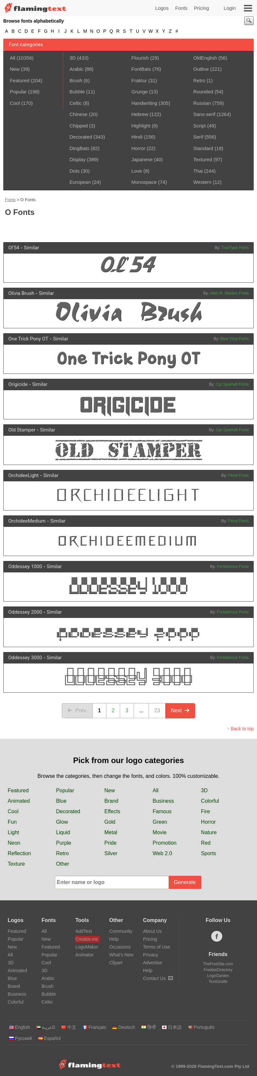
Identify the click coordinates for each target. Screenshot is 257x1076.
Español (49, 1038)
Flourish (140, 58)
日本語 (172, 1027)
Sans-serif (204, 114)
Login (230, 8)
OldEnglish (205, 58)
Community (120, 931)
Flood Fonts (238, 475)
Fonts (181, 8)
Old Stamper (21, 430)
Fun (12, 822)
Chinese (78, 114)
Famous (162, 811)
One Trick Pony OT (28, 339)
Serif (198, 137)
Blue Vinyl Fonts (234, 338)
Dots (74, 171)
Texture (16, 864)
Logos (162, 8)
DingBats (79, 148)
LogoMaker (86, 947)
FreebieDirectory (218, 970)
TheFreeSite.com (218, 964)
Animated (19, 801)
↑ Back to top (240, 728)
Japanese (142, 159)
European (80, 182)
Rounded (203, 91)
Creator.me (86, 939)
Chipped (78, 125)
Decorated (80, 137)
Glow (62, 822)
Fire (205, 811)
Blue (61, 801)
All (12, 58)
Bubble (77, 91)
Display (77, 159)
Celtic (75, 103)
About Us (152, 931)
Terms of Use (156, 947)
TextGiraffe (218, 981)
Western (202, 182)
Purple (63, 843)
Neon (14, 843)
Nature (209, 832)
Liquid (63, 832)
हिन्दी (148, 1027)
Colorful (210, 801)
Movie (160, 832)
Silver (111, 853)
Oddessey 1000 (25, 566)
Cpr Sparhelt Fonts (232, 384)
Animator (84, 954)
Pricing (201, 8)
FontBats (141, 69)
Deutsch (123, 1027)
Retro (199, 80)
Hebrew (139, 114)
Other (62, 864)
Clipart (115, 962)
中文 (68, 1027)
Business (163, 801)
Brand (111, 801)
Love (136, 171)
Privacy (150, 954)
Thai (198, 171)
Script (199, 125)
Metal (110, 832)
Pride (110, 843)
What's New (121, 954)
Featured (19, 80)
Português (201, 1027)
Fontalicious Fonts (232, 566)
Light (13, 832)
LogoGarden (218, 975)
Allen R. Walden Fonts (229, 293)
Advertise (152, 962)
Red (206, 843)
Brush (75, 80)
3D (72, 58)
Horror (138, 148)
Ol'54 (13, 248)
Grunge (139, 91)
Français (94, 1027)
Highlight (140, 125)
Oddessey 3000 (25, 658)
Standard (203, 148)
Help (114, 939)
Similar (31, 248)
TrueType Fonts (235, 247)
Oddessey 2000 (25, 612)
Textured (202, 159)
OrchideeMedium (27, 521)
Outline (201, 69)
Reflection (19, 853)
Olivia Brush (21, 293)
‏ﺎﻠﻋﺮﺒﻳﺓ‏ (45, 1027)
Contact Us (158, 978)
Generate (185, 882)
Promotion (164, 843)
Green (160, 822)
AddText (83, 931)
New (15, 69)
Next (180, 710)
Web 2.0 (162, 853)
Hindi (136, 137)
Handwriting (144, 103)
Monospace (144, 182)
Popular (18, 91)
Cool (15, 103)
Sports (208, 853)
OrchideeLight (23, 475)
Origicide (18, 384)
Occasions (119, 947)
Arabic (76, 69)
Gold (110, 822)
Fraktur (139, 80)
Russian (202, 103)
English (19, 1027)
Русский (20, 1038)
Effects (112, 811)
